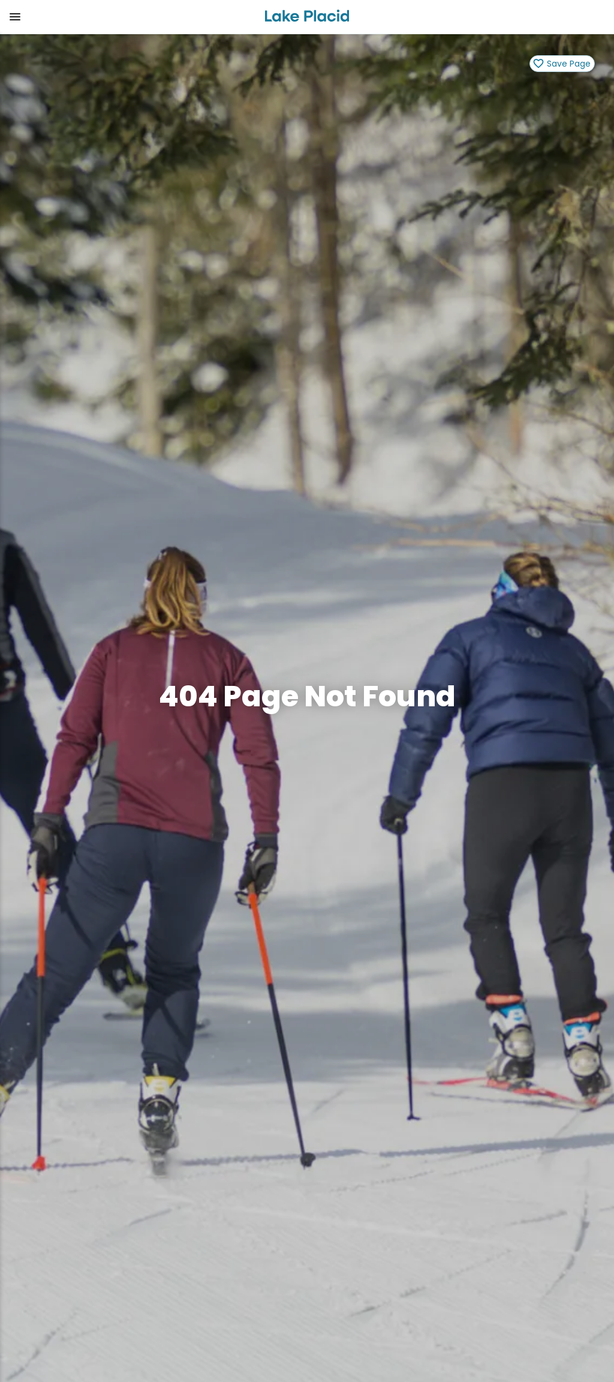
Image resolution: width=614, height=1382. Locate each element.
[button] (127, 16)
